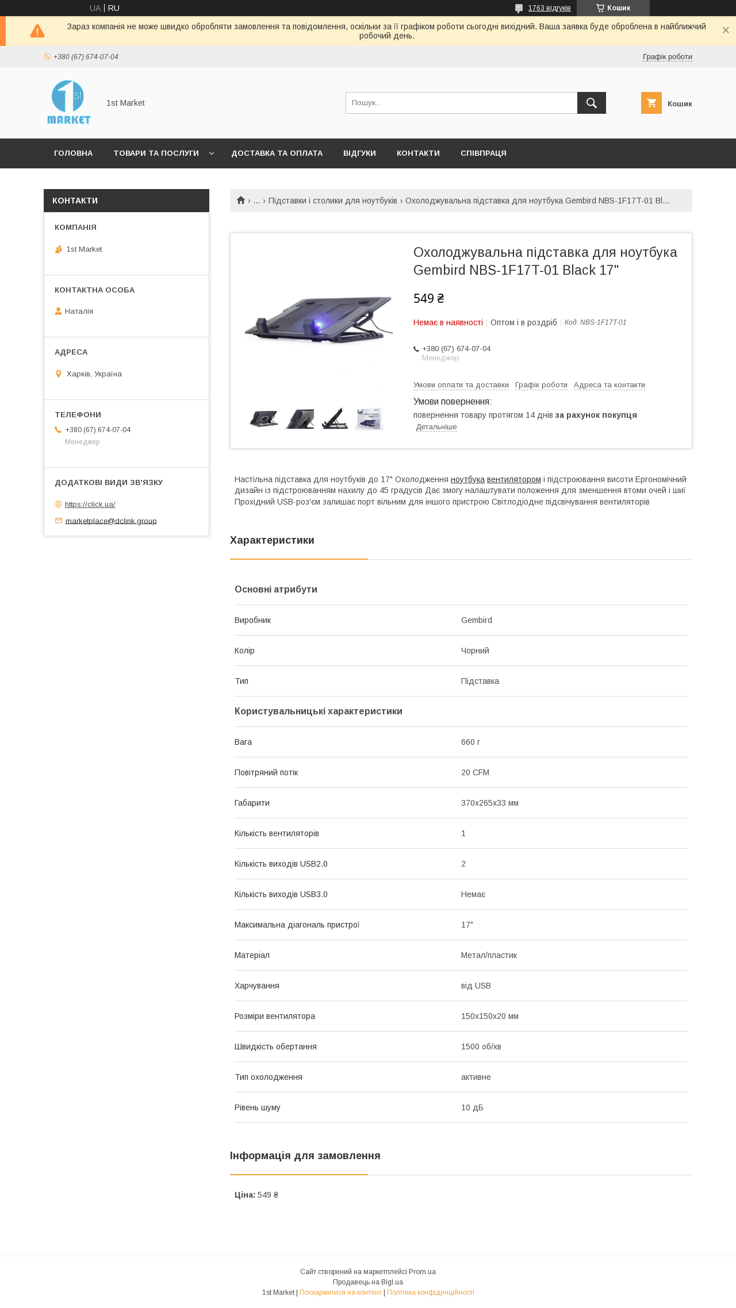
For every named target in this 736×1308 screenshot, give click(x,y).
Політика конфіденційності (430, 1292)
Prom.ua (422, 1272)
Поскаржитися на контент (341, 1292)
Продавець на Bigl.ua (368, 1282)
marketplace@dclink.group (111, 520)
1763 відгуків (549, 8)
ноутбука (468, 479)
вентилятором (514, 479)
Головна (73, 153)
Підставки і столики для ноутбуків (333, 200)
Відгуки (359, 153)
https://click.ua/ (90, 504)
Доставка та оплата (277, 153)
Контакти (418, 153)
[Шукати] (591, 103)
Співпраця (484, 153)
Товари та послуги (156, 153)
